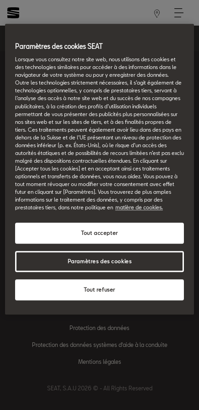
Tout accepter (99, 233)
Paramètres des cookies (100, 262)
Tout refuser (99, 290)
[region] (99, 169)
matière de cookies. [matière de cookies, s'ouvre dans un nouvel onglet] (139, 208)
